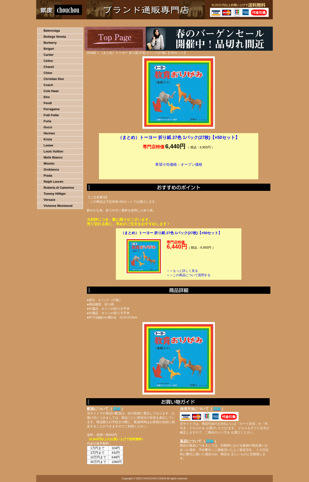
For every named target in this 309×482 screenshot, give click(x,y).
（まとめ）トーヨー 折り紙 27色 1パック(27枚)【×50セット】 (171, 233)
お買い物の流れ (86, 23)
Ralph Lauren (53, 181)
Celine (48, 61)
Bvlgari (49, 48)
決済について (120, 23)
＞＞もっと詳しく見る (182, 271)
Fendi (48, 103)
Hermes (49, 133)
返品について (183, 23)
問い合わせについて (215, 23)
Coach (48, 85)
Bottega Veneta (55, 36)
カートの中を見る (247, 23)
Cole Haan (51, 91)
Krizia (48, 139)
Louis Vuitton (53, 151)
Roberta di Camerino (59, 187)
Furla (47, 121)
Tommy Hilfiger (55, 193)
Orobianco (51, 169)
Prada (48, 175)
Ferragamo (52, 109)
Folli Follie (51, 115)
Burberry (50, 42)
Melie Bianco (53, 157)
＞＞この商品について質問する (189, 275)
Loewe (48, 145)
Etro (47, 97)
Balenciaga (52, 30)
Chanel (49, 67)
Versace (49, 199)
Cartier (49, 55)
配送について (151, 23)
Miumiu (49, 163)
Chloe (48, 73)
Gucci (48, 127)
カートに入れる (178, 172)
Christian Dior (54, 79)
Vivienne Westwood (58, 206)
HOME (57, 23)
